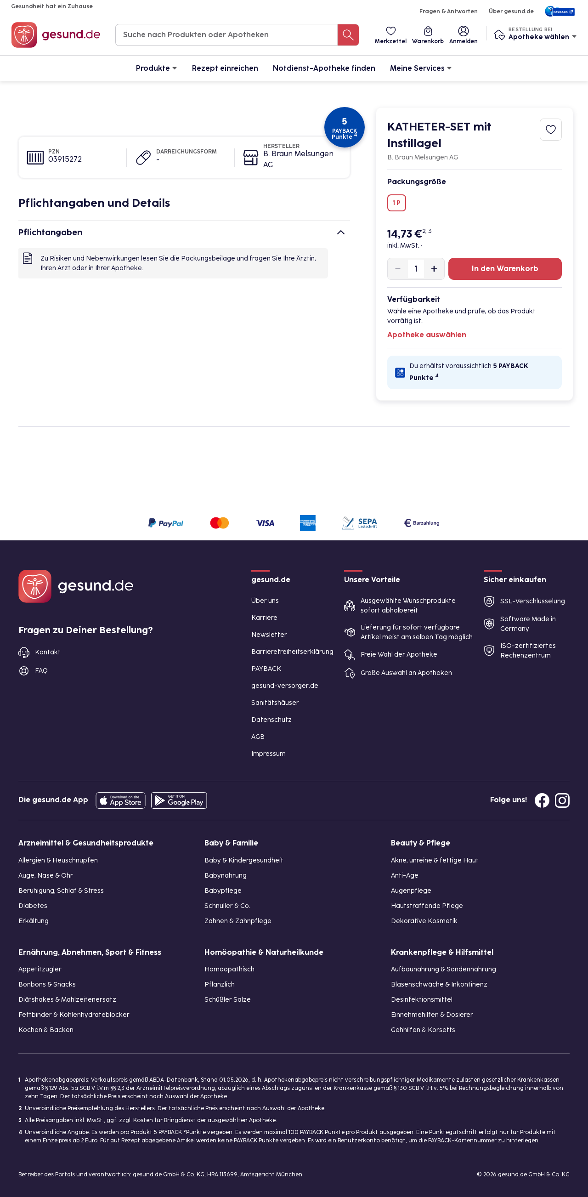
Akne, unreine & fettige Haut (435, 860)
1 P (397, 203)
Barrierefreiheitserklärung (292, 652)
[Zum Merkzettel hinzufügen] (551, 130)
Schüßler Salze (227, 1000)
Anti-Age (404, 875)
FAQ (41, 671)
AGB (258, 737)
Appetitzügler (40, 969)
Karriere (264, 618)
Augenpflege (411, 891)
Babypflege (223, 891)
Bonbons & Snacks (47, 984)
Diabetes (32, 906)
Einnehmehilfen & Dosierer (432, 1015)
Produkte (156, 68)
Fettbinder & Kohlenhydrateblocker (74, 1015)
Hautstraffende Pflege (427, 906)
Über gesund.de (511, 11)
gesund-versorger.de (284, 686)
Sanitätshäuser (275, 703)
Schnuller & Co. (227, 906)
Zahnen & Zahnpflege (237, 921)
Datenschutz (271, 720)
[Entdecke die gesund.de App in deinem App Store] (121, 800)
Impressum (268, 754)
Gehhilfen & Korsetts (423, 1030)
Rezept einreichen (225, 68)
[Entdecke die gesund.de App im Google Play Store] (179, 800)
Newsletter (269, 635)
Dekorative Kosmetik (424, 921)
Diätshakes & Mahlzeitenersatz (67, 1000)
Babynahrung (225, 875)
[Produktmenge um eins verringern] (398, 268)
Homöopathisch (229, 969)
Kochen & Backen (46, 1030)
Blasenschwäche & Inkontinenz (439, 984)
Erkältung (33, 921)
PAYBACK (266, 669)
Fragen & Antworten (448, 11)
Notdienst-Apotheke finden (324, 68)
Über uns (265, 601)
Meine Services (421, 68)
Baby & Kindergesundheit (243, 860)
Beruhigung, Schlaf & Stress (61, 891)
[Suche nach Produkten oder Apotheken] (348, 35)
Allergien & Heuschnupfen (58, 860)
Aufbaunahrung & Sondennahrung (443, 969)
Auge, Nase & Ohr (45, 875)
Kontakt (48, 652)
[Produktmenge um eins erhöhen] (434, 268)
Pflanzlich (219, 984)
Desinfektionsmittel (421, 1000)
